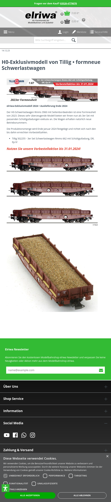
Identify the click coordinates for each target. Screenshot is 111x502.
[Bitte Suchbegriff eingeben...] (52, 40)
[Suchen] (73, 40)
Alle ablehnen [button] (82, 495)
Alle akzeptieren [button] (30, 495)
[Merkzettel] (79, 32)
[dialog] (55, 477)
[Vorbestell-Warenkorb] (68, 21)
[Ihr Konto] (63, 32)
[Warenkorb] (68, 13)
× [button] (107, 456)
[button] (5, 488)
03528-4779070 (68, 3)
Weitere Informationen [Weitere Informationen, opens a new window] (75, 470)
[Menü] (8, 32)
